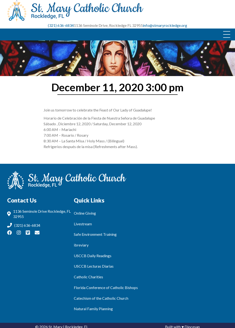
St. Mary (55, 324)
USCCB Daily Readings (92, 253)
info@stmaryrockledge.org (165, 22)
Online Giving (85, 210)
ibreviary (81, 242)
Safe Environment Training (95, 231)
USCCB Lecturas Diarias (94, 263)
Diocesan (192, 324)
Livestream (83, 221)
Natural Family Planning (93, 306)
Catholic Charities (88, 274)
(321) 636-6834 (61, 22)
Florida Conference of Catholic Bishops (106, 285)
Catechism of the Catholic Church (101, 295)
